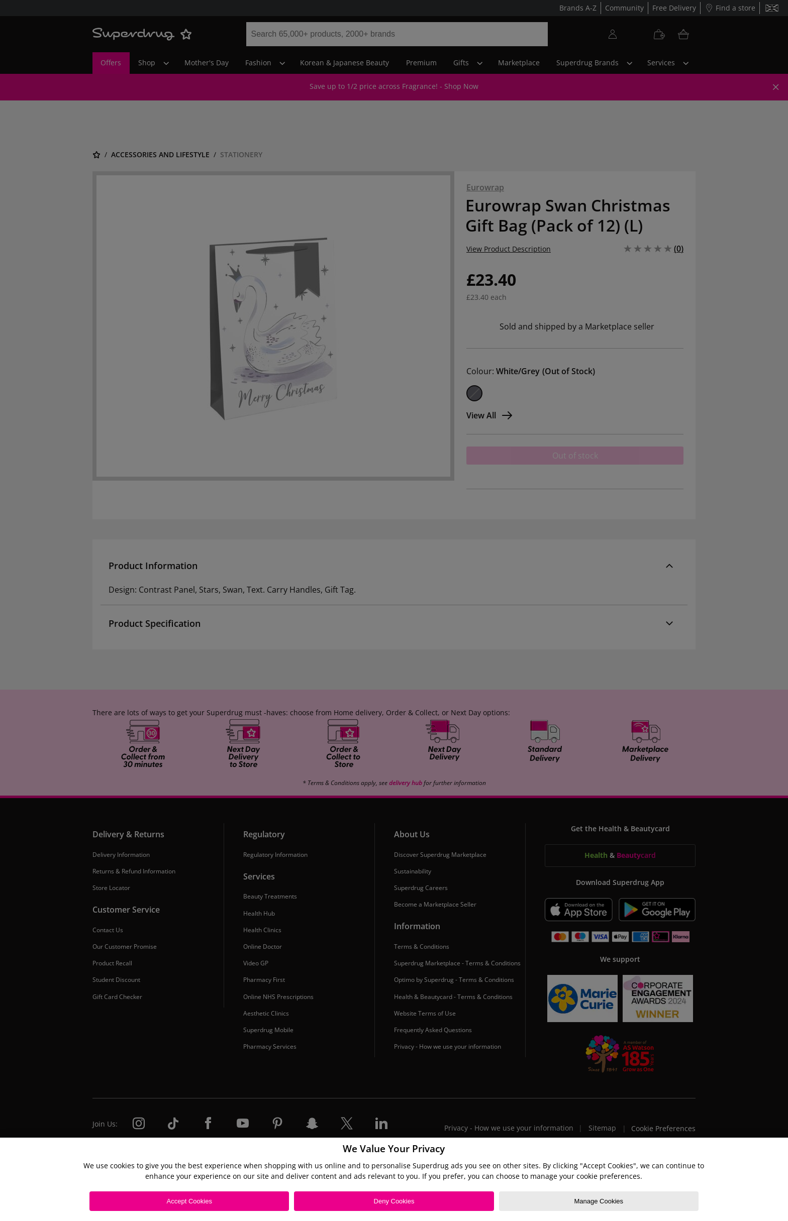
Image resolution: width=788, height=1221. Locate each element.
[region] (394, 1179)
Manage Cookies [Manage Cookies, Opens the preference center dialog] (598, 1201)
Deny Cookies (394, 1201)
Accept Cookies (189, 1201)
